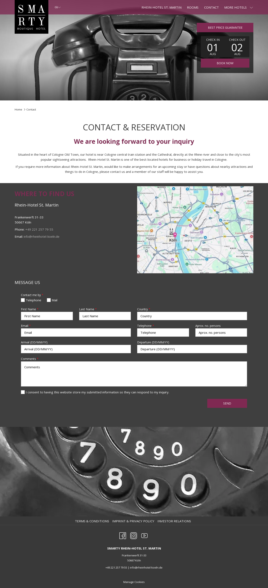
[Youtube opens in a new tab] (144, 535)
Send (227, 403)
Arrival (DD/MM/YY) (34, 342)
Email (26, 326)
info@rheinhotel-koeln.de (41, 236)
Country (143, 309)
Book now (225, 63)
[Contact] (211, 7)
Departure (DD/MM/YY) (153, 342)
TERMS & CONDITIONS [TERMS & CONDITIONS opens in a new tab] (92, 521)
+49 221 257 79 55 (39, 229)
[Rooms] (192, 7)
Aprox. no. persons (208, 326)
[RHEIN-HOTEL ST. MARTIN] (161, 7)
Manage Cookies (134, 582)
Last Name (88, 309)
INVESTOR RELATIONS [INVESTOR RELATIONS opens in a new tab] (174, 521)
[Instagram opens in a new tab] (133, 535)
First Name (30, 309)
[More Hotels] (235, 7)
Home (18, 109)
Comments (30, 359)
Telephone (145, 326)
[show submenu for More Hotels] (251, 7)
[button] (213, 46)
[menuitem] (92, 521)
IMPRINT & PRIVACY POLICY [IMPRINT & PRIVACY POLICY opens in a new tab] (133, 521)
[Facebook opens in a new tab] (122, 535)
